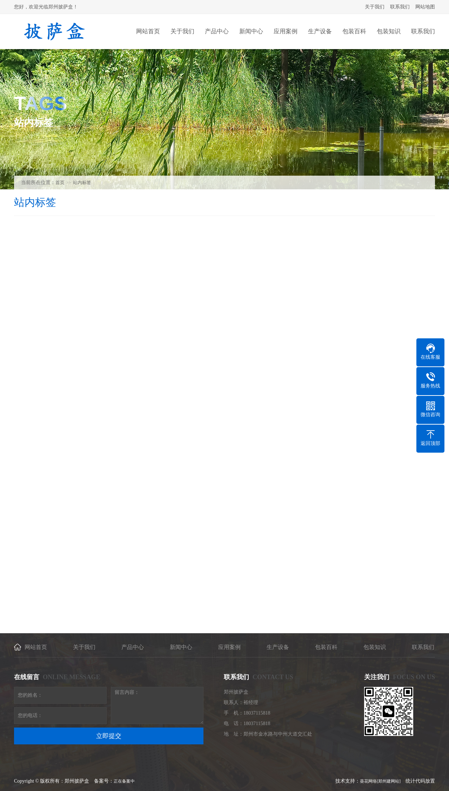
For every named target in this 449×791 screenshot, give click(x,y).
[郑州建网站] (389, 781)
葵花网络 (368, 781)
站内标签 (82, 182)
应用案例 (229, 647)
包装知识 (374, 647)
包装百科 (326, 647)
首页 (60, 182)
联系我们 (400, 6)
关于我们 (374, 6)
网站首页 (36, 647)
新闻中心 (181, 647)
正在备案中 (124, 781)
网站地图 (425, 6)
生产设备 (278, 647)
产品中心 (132, 647)
